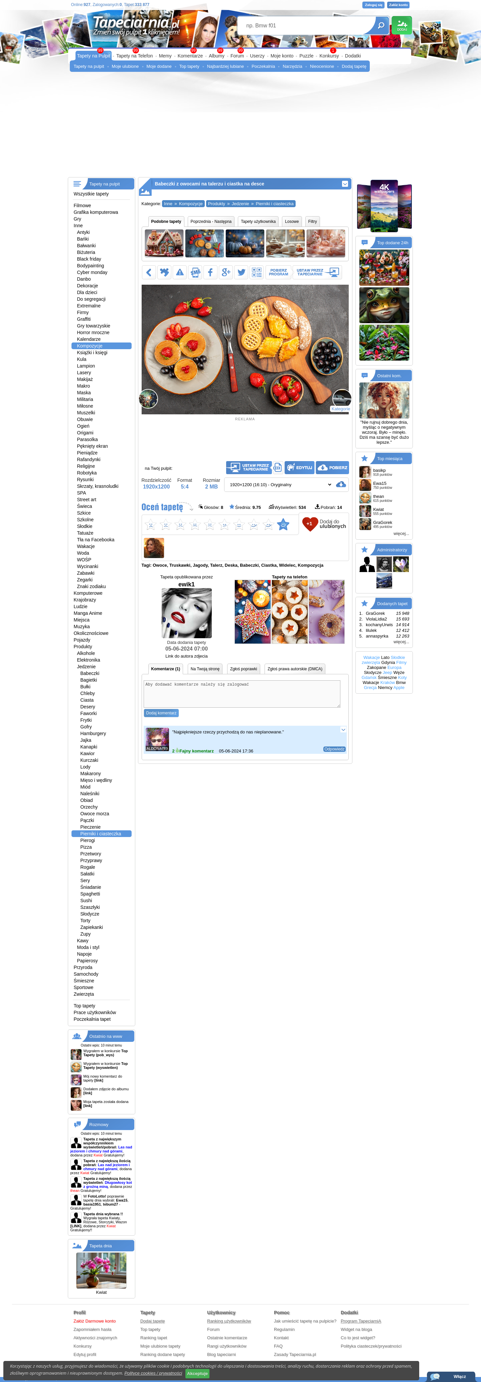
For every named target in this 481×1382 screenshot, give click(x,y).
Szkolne (85, 519)
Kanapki (89, 746)
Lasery (84, 372)
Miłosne (85, 406)
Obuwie (85, 419)
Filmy (401, 662)
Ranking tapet (153, 1337)
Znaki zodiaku (91, 586)
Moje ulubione (125, 66)
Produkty (83, 646)
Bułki (86, 686)
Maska (84, 392)
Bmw (401, 682)
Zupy (86, 934)
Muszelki (86, 412)
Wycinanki (88, 566)
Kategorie (341, 408)
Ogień (83, 426)
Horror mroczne (93, 332)
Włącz (460, 1376)
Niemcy (385, 687)
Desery (88, 706)
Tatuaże (85, 533)
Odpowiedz (334, 754)
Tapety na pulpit (89, 66)
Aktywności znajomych (95, 1337)
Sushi (86, 900)
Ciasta (87, 700)
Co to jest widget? (358, 1337)
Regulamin (284, 1329)
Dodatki (353, 55)
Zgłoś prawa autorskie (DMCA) (295, 669)
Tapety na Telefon (134, 55)
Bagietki (89, 680)
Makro (83, 386)
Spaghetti (90, 893)
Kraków (387, 682)
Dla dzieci (87, 292)
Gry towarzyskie (94, 325)
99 (240, 50)
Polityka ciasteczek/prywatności (371, 1346)
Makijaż (85, 379)
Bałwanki (86, 245)
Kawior (88, 753)
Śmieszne (84, 980)
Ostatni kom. (389, 375)
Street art (87, 499)
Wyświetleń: (287, 507)
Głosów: (210, 507)
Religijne (86, 466)
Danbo (84, 279)
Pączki (87, 820)
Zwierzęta (84, 994)
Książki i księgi (92, 352)
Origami (85, 432)
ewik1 (187, 609)
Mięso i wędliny (96, 780)
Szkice (84, 513)
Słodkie (85, 526)
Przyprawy (91, 860)
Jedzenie (86, 666)
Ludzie (81, 606)
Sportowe (84, 987)
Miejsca (82, 620)
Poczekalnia (263, 66)
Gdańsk (369, 677)
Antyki (83, 232)
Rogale (88, 867)
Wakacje (86, 546)
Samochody (86, 974)
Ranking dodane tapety (162, 1354)
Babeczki (90, 673)
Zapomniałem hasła (92, 1329)
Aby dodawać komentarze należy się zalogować (242, 696)
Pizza (86, 847)
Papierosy (87, 960)
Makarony (91, 773)
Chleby (88, 693)
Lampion (86, 366)
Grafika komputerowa (96, 212)
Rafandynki (89, 459)
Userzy (257, 55)
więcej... (401, 533)
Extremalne (89, 305)
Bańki (83, 239)
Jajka (86, 740)
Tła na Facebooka (96, 539)
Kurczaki (90, 760)
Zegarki (85, 579)
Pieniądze (87, 452)
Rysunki (85, 479)
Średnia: (245, 507)
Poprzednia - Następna (211, 221)
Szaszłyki (90, 907)
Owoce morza (95, 813)
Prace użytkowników (95, 1012)
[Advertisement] (241, 127)
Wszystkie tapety (91, 193)
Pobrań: (328, 507)
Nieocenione (322, 66)
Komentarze (190, 55)
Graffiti (84, 319)
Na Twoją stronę (205, 669)
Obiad (87, 800)
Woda (83, 553)
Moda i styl (88, 947)
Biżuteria (86, 252)
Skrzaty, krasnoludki (98, 486)
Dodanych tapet (392, 603)
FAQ (278, 1346)
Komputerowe (88, 593)
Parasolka (87, 439)
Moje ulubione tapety (160, 1346)
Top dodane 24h (392, 242)
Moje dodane (159, 66)
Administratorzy (392, 549)
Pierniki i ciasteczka (101, 833)
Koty (402, 677)
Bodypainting (90, 265)
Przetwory (91, 853)
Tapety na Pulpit (94, 55)
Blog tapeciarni (221, 1354)
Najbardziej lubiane (225, 66)
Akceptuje (197, 1373)
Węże (399, 672)
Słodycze (90, 914)
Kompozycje (90, 346)
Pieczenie (91, 827)
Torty (86, 920)
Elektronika (88, 660)
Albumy (216, 55)
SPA (81, 493)
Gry (78, 219)
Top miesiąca (390, 458)
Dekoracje (87, 285)
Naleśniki (90, 793)
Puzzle (306, 55)
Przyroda (83, 967)
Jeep (387, 672)
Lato (385, 657)
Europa (394, 667)
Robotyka (87, 472)
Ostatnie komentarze (227, 1337)
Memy (165, 55)
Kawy (83, 940)
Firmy (83, 312)
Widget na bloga (356, 1329)
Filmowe (82, 205)
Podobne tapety (166, 221)
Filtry (312, 221)
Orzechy (89, 807)
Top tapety (189, 66)
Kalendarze (89, 339)
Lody (86, 767)
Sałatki (88, 873)
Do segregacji (91, 299)
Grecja (370, 687)
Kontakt (281, 1337)
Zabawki (86, 573)
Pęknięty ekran (92, 446)
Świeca (84, 506)
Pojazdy (82, 640)
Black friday (89, 259)
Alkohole (86, 653)
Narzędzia (292, 66)
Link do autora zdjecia (186, 656)
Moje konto (282, 55)
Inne (78, 225)
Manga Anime (88, 613)
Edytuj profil (84, 1354)
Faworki (89, 713)
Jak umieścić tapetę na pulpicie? (305, 1321)
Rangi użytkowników (227, 1346)
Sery (85, 880)
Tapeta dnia (101, 1245)
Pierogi (88, 840)
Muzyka (82, 626)
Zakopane (376, 667)
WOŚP (84, 559)
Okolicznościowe (91, 633)
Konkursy (329, 55)
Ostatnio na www (106, 1036)
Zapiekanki (92, 927)
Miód (86, 787)
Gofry (86, 726)
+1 (309, 523)
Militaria (85, 399)
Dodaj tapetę (354, 66)
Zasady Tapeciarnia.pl (295, 1354)
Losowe (292, 221)
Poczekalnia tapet (92, 1019)
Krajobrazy (85, 599)
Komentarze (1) (165, 669)
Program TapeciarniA (361, 1321)
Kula (82, 359)
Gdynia (388, 662)
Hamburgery (93, 733)
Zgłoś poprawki (243, 669)
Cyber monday (92, 272)
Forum (237, 55)
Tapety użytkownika (258, 221)
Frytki (86, 720)
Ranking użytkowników (229, 1321)
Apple (399, 687)
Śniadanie (91, 887)
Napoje (84, 954)
